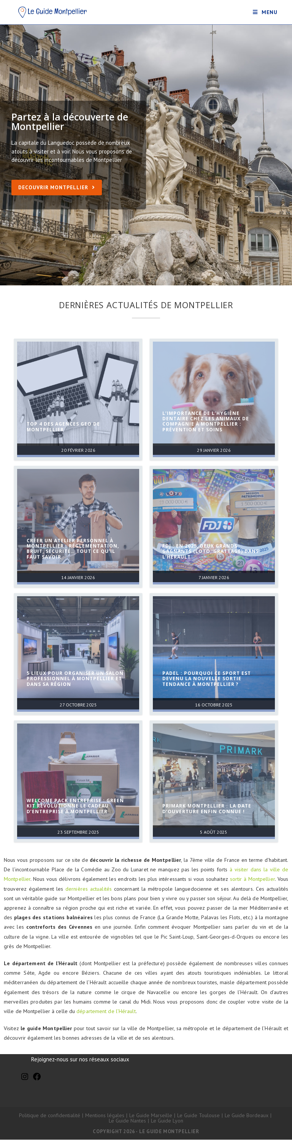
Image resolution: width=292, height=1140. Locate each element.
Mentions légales (104, 1115)
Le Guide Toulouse (198, 1115)
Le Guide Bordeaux (246, 1115)
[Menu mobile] (265, 12)
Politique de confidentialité (49, 1115)
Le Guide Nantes (127, 1121)
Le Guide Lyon (167, 1121)
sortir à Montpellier (252, 879)
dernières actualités (88, 888)
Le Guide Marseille (150, 1115)
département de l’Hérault (105, 1011)
